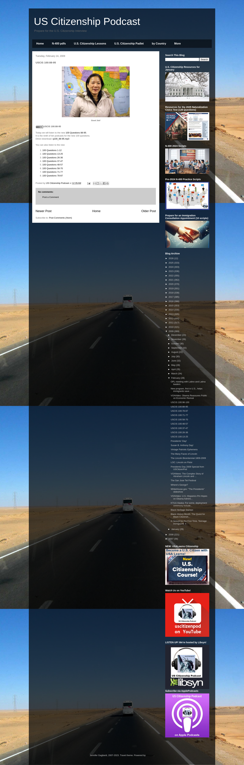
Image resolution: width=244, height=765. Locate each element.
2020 (171, 284)
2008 (171, 534)
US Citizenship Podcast (87, 21)
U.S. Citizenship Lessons (90, 43)
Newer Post (44, 211)
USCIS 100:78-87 (179, 411)
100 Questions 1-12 (52, 150)
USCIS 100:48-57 (179, 424)
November (176, 339)
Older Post (148, 211)
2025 (171, 262)
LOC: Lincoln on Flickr (181, 462)
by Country (159, 43)
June (174, 360)
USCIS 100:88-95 (179, 406)
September (177, 348)
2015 (171, 305)
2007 (171, 539)
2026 (171, 258)
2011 (171, 322)
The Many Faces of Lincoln (184, 454)
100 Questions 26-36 (52, 157)
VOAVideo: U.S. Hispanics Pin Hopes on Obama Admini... (189, 497)
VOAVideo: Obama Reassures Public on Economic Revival (189, 396)
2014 (171, 310)
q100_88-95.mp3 (61, 139)
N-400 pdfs (59, 43)
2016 (171, 301)
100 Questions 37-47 (52, 161)
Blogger (150, 755)
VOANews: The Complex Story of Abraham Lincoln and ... (187, 475)
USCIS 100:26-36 (179, 432)
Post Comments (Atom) (60, 217)
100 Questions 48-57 (52, 164)
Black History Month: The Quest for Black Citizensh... (188, 515)
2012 (171, 318)
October (175, 343)
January (175, 529)
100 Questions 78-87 (52, 175)
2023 (171, 271)
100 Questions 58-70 (52, 168)
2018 (171, 292)
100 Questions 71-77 (52, 172)
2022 (171, 275)
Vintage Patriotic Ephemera (184, 449)
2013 (171, 314)
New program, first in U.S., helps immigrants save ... (186, 390)
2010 (171, 327)
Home (40, 43)
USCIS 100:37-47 (179, 428)
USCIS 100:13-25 (179, 436)
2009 (171, 331)
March (174, 373)
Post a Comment (50, 197)
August (175, 352)
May (173, 365)
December (176, 335)
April (173, 369)
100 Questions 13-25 (52, 154)
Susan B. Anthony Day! (182, 445)
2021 (171, 280)
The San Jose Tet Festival (183, 480)
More (177, 43)
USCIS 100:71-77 (179, 415)
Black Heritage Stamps (182, 510)
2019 (171, 288)
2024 (171, 267)
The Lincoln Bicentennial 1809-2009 (188, 458)
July (173, 356)
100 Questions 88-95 (76, 132)
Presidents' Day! (179, 441)
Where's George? (179, 485)
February (176, 378)
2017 (171, 297)
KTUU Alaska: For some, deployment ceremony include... (189, 504)
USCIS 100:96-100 (180, 402)
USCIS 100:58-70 (179, 419)
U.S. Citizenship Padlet (129, 43)
